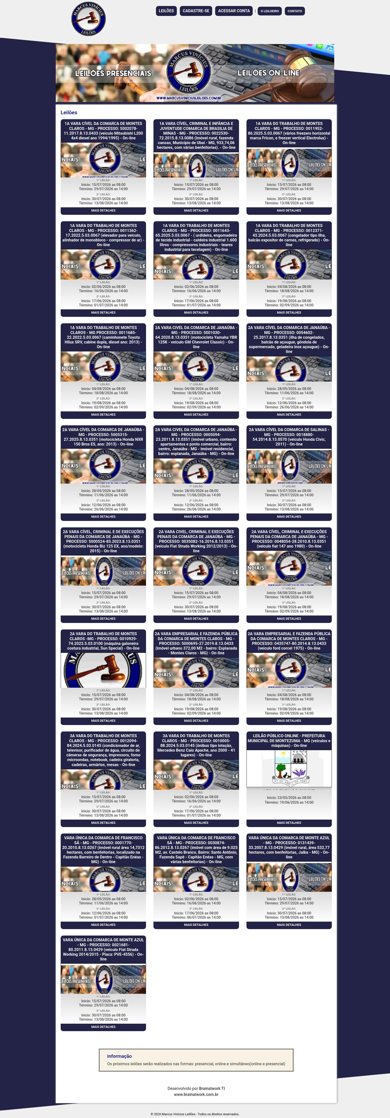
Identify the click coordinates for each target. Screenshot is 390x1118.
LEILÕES (166, 10)
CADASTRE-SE (196, 10)
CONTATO (295, 11)
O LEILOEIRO (270, 11)
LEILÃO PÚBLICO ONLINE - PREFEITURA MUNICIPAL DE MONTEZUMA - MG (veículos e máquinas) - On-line (289, 740)
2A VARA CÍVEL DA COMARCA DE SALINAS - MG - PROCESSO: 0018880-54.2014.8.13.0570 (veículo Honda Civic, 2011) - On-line (289, 437)
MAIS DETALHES (103, 210)
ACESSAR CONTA (234, 10)
